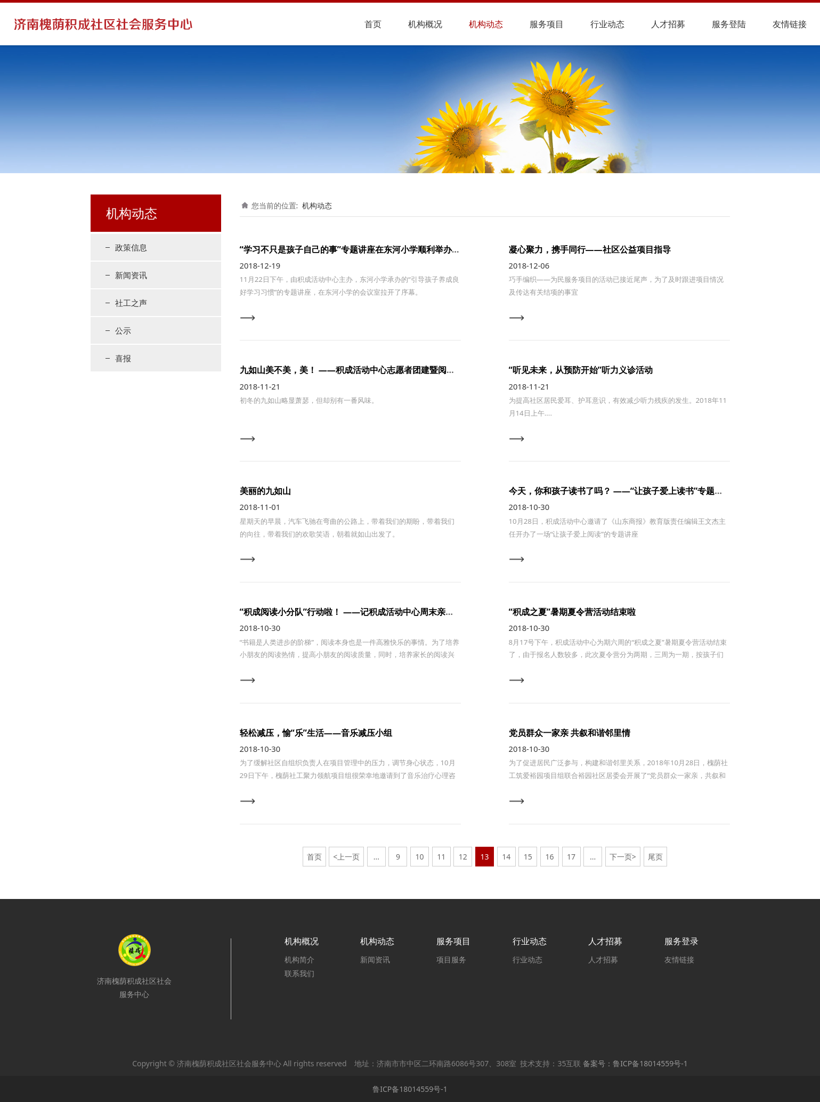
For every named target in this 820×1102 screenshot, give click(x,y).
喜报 (123, 358)
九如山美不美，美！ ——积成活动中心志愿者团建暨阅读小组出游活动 (373, 370)
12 (463, 857)
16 (549, 857)
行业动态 (607, 24)
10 (420, 857)
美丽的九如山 (265, 491)
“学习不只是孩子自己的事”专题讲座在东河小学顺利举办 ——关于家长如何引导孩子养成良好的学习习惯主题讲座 (454, 249)
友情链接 (790, 24)
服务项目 (547, 24)
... (376, 857)
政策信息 (131, 247)
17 (571, 857)
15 (528, 857)
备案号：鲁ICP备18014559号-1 (635, 1063)
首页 (372, 24)
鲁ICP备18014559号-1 (410, 1089)
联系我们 (299, 973)
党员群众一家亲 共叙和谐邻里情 (569, 733)
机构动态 (486, 24)
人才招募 (668, 24)
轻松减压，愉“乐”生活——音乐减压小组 (316, 733)
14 (506, 857)
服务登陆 (729, 24)
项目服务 (451, 959)
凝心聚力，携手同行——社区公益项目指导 (590, 249)
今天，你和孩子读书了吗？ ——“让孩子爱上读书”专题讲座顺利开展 (637, 491)
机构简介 (299, 959)
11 (441, 857)
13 (484, 857)
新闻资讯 (131, 275)
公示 (123, 330)
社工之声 (131, 302)
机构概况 (425, 24)
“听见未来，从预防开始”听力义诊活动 (581, 370)
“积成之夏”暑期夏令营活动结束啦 (572, 612)
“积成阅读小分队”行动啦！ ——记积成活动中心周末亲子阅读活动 (364, 612)
